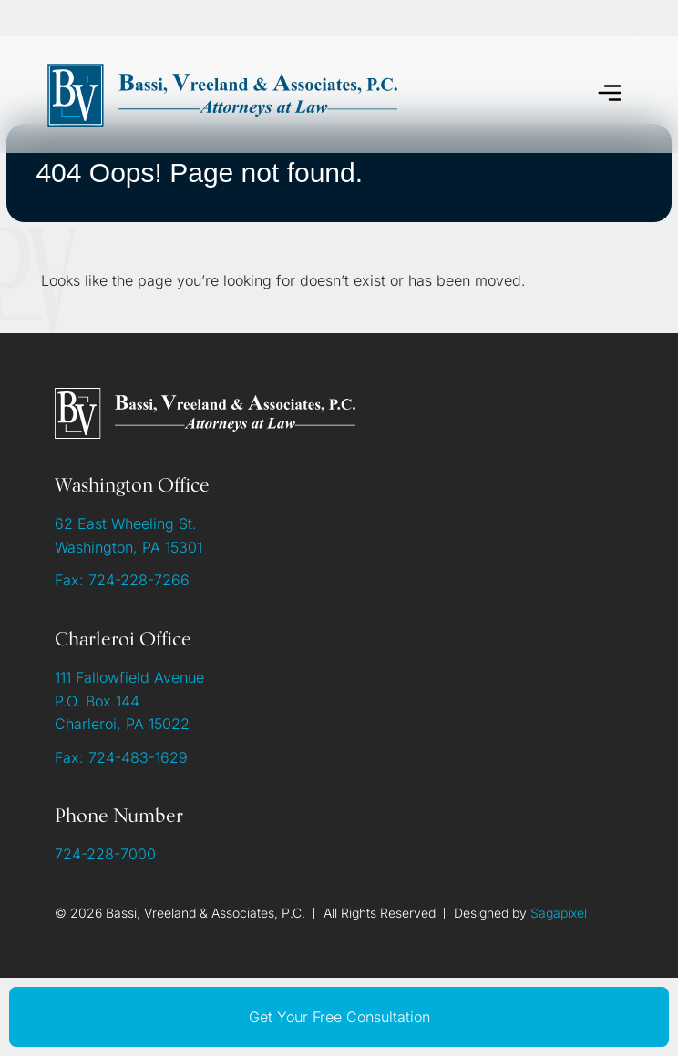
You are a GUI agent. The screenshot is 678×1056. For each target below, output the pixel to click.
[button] (610, 95)
